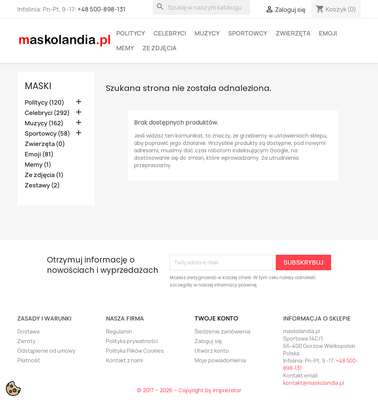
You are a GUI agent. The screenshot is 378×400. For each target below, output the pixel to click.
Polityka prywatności (132, 341)
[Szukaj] (201, 7)
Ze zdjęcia (159, 48)
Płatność (28, 360)
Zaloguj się (208, 341)
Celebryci (170, 33)
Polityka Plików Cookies (135, 350)
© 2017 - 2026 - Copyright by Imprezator (189, 390)
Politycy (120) (44, 102)
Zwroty (26, 341)
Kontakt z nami (124, 360)
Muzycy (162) (44, 123)
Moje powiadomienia (220, 360)
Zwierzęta (293, 33)
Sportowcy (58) (47, 134)
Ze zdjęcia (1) (44, 175)
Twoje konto (216, 318)
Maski (38, 86)
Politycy (130, 33)
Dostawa (28, 331)
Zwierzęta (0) (45, 144)
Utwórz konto (212, 350)
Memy (125, 48)
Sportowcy (247, 33)
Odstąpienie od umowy (46, 350)
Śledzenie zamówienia (222, 331)
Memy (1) (38, 165)
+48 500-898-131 (102, 9)
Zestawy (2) (42, 185)
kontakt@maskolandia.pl (313, 382)
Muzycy (207, 33)
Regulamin (119, 331)
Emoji (328, 33)
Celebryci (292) (47, 113)
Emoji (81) (39, 154)
